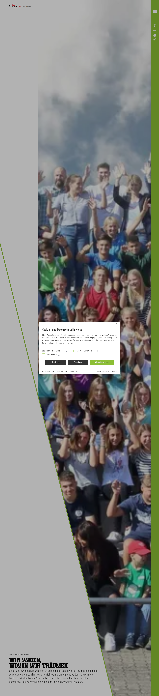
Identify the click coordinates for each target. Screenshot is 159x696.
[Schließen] (116, 324)
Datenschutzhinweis (59, 371)
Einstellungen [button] (74, 371)
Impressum (46, 371)
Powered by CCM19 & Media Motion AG (107, 372)
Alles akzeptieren (101, 362)
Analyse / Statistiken (84, 351)
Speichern (78, 362)
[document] (79, 337)
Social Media (50, 354)
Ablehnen (55, 362)
